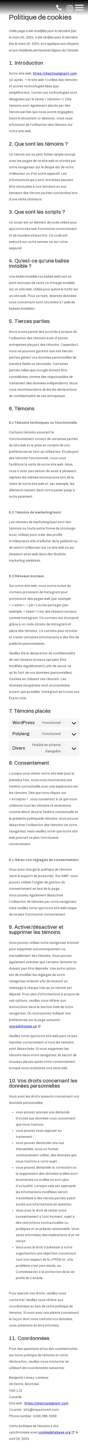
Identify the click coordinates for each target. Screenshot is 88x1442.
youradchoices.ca (23, 1026)
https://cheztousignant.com (55, 73)
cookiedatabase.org (54, 1432)
